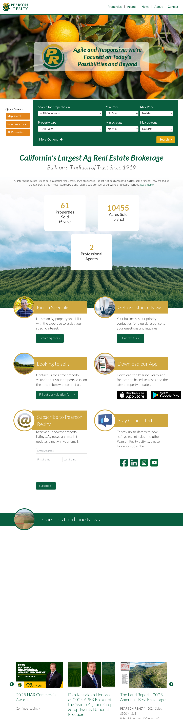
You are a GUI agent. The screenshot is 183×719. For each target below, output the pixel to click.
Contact (173, 6)
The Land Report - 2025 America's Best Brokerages (143, 697)
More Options (50, 139)
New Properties (16, 124)
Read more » (147, 184)
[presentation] (61, 472)
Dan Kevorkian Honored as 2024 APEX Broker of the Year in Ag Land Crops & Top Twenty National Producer (91, 704)
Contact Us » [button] (130, 338)
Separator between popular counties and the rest (70, 113)
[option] (91, 57)
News (145, 6)
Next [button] (171, 684)
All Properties (15, 132)
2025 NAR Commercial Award (36, 697)
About (158, 6)
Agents (131, 6)
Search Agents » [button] (50, 338)
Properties (115, 6)
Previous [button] (11, 684)
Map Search (14, 116)
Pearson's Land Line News (70, 519)
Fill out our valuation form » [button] (57, 394)
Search (165, 139)
